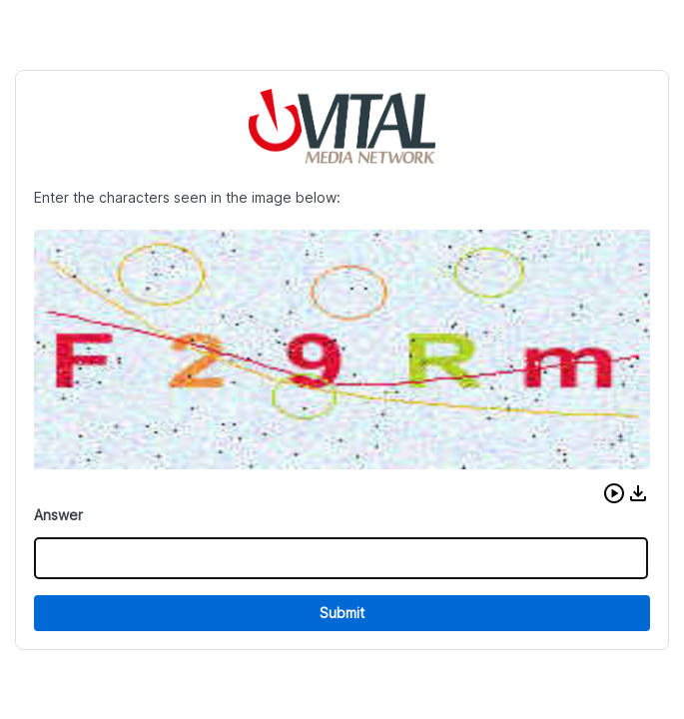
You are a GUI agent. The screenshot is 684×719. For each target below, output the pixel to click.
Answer (58, 514)
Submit (342, 612)
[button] (614, 493)
